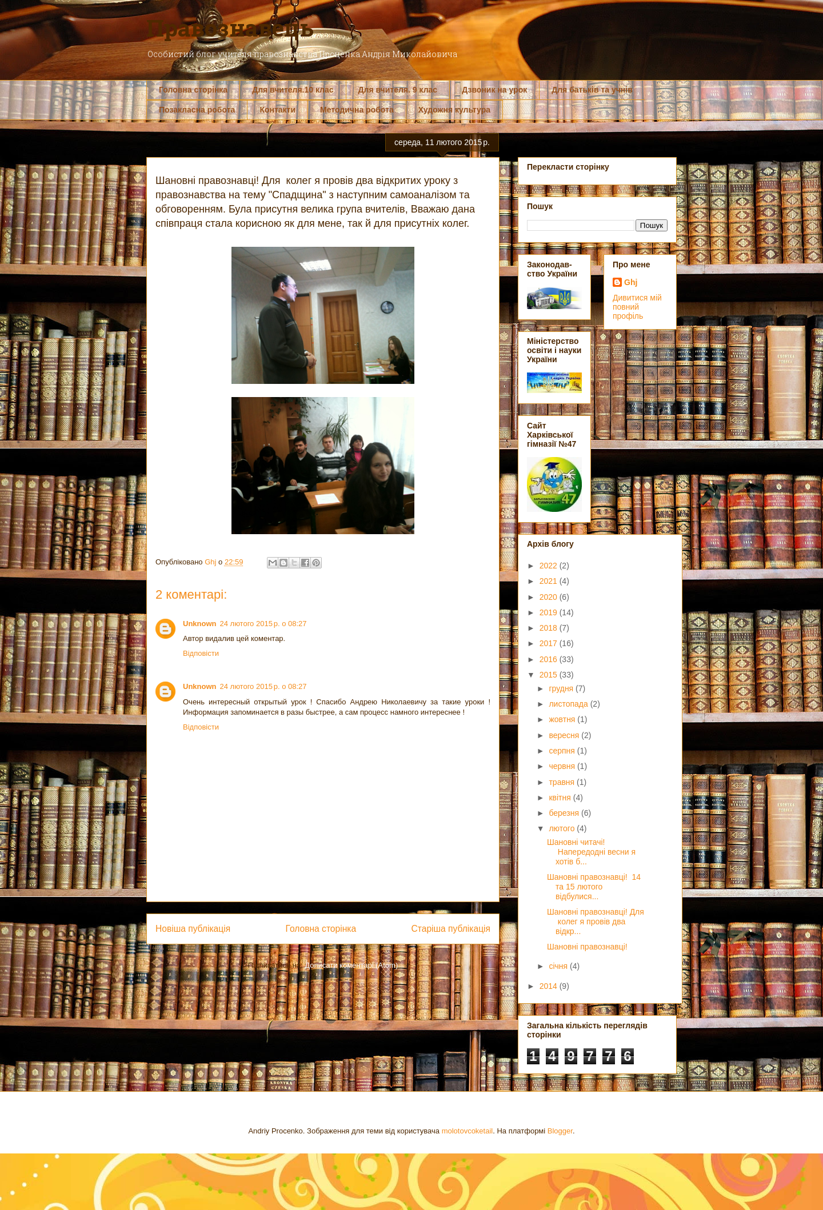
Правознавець (230, 28)
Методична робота (357, 109)
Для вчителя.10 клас (292, 89)
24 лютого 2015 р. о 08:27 (263, 623)
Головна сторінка (193, 89)
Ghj (630, 282)
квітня (561, 797)
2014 (550, 986)
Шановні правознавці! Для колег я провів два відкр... (595, 921)
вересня (565, 735)
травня (563, 782)
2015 (550, 674)
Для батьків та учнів (592, 89)
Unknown (200, 623)
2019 (550, 612)
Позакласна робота (197, 109)
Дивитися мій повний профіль (637, 306)
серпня (563, 750)
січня (559, 966)
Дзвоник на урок (494, 89)
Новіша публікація (192, 928)
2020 (550, 597)
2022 (550, 565)
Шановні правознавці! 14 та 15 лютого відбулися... (594, 886)
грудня (562, 688)
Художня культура (454, 109)
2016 (550, 659)
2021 (550, 581)
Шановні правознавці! (587, 946)
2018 (550, 627)
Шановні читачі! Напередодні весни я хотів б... (591, 852)
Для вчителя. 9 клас (398, 89)
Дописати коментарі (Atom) (351, 965)
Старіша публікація (451, 928)
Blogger (560, 1131)
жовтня (563, 719)
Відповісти (201, 653)
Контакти (277, 109)
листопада (569, 703)
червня (563, 766)
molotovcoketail (467, 1131)
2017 (550, 643)
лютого (563, 828)
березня (565, 813)
